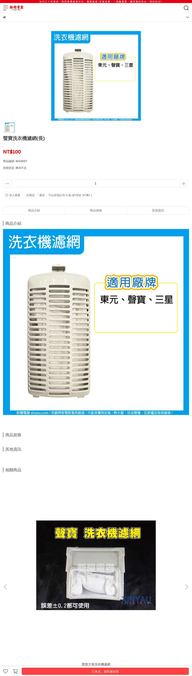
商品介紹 (34, 210)
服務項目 (8, 591)
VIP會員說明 (90, 591)
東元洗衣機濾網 (155, 546)
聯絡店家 (61, 591)
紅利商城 (21, 591)
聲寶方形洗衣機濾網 (36, 546)
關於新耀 (74, 591)
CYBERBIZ (95, 661)
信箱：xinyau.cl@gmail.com (21, 620)
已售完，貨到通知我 (105, 671)
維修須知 (48, 591)
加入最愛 (12, 195)
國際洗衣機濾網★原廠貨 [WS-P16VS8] (96, 548)
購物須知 (34, 591)
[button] (186, 527)
